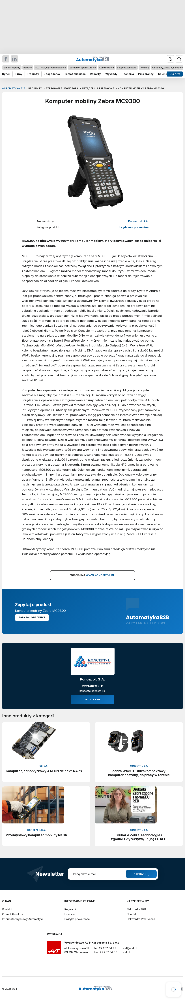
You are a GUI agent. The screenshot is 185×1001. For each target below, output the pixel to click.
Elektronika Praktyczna (140, 919)
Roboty (27, 67)
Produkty (33, 73)
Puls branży (146, 73)
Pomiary (144, 67)
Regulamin (70, 909)
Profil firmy (92, 699)
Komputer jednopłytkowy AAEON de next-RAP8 (44, 771)
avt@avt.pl (130, 948)
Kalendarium (166, 73)
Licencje (69, 914)
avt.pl (126, 952)
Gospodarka (52, 73)
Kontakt (7, 909)
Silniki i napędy (11, 67)
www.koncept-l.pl (93, 685)
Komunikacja (106, 67)
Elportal (131, 914)
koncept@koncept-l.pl (92, 690)
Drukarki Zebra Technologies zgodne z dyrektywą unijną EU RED (139, 837)
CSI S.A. (43, 766)
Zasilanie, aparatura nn (82, 67)
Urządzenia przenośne (133, 227)
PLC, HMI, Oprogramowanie (50, 67)
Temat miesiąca (75, 73)
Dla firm (175, 73)
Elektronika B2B (136, 909)
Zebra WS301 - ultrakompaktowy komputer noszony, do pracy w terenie (139, 773)
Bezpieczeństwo (126, 67)
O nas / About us (12, 914)
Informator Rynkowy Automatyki (22, 919)
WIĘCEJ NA (92, 575)
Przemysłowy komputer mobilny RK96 (36, 835)
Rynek (6, 73)
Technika (128, 73)
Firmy (18, 73)
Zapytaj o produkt (32, 617)
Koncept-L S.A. (138, 221)
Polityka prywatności (77, 919)
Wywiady (111, 73)
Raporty (95, 73)
